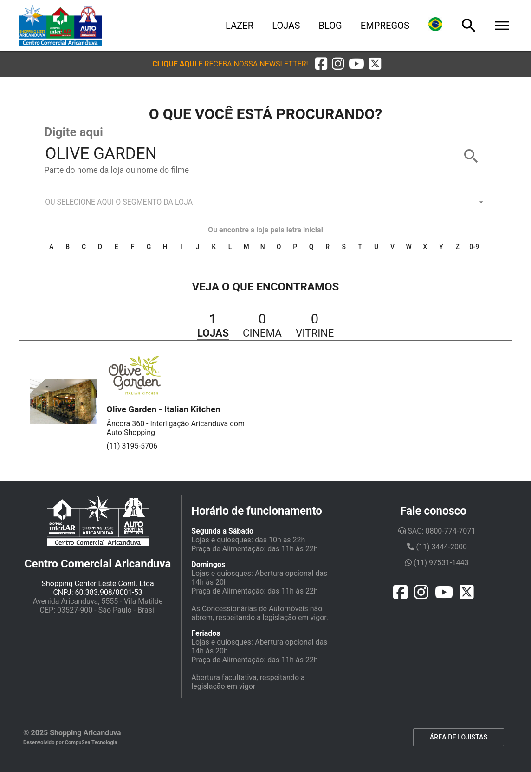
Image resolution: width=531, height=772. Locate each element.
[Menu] (502, 26)
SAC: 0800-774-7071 (436, 531)
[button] (230, 63)
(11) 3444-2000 (437, 546)
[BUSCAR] (471, 156)
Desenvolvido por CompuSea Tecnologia (70, 742)
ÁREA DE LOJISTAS (458, 737)
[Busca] (469, 26)
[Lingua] (435, 26)
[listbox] (265, 202)
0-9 (474, 247)
